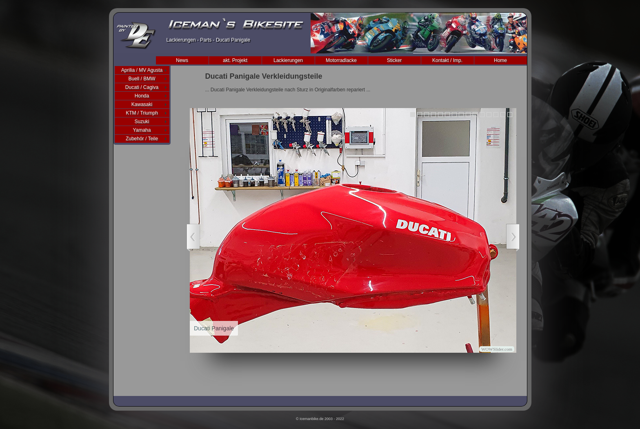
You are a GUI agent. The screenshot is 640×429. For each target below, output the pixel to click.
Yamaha (142, 130)
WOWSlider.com (496, 349)
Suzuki (141, 121)
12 (489, 114)
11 (482, 114)
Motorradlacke (341, 60)
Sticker (394, 60)
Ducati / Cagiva (141, 87)
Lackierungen (288, 60)
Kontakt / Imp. (447, 60)
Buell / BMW (141, 79)
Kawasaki (141, 104)
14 (502, 114)
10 (475, 114)
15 (509, 114)
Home (500, 60)
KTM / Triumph (142, 113)
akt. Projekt (235, 60)
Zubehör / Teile (142, 139)
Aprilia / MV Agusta (141, 70)
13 (495, 114)
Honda (142, 96)
